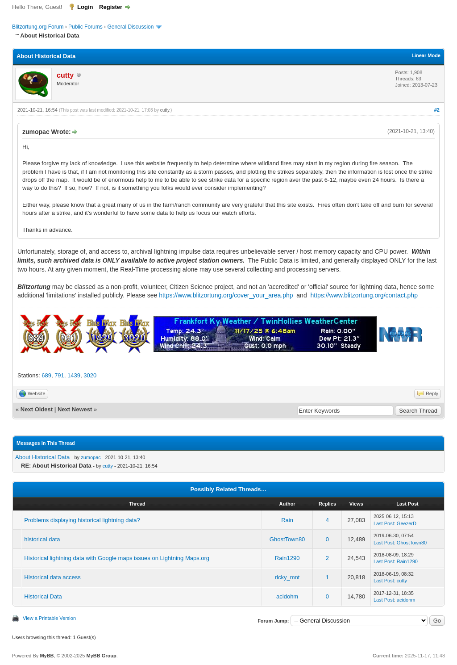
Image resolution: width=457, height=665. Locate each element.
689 (46, 375)
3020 (89, 375)
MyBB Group (101, 655)
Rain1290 (287, 558)
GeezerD (406, 523)
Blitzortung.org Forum (37, 27)
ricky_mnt (287, 577)
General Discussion (130, 27)
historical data (42, 539)
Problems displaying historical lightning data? (82, 520)
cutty (164, 110)
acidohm (287, 596)
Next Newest (75, 409)
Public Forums (85, 27)
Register (110, 7)
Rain (287, 520)
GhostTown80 (287, 539)
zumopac (91, 457)
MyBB (47, 655)
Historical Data (43, 596)
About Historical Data (42, 457)
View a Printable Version (49, 618)
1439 (73, 375)
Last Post (384, 523)
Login (85, 7)
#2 (437, 110)
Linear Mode (425, 55)
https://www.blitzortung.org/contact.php (363, 295)
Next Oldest (37, 409)
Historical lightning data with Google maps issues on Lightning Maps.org (116, 558)
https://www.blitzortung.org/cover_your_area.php (226, 295)
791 (59, 375)
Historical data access (52, 577)
